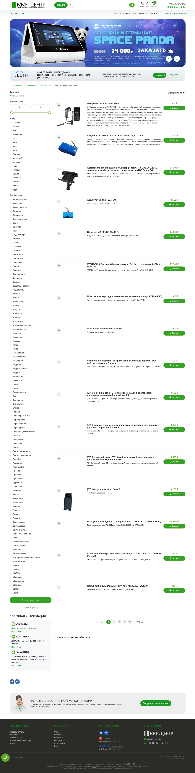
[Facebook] (101, 733)
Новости (58, 735)
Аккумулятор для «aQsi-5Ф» (102, 200)
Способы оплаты (17, 732)
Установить (160, 75)
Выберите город (178, 3)
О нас (56, 732)
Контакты (58, 740)
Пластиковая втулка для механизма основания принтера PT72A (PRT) (124, 296)
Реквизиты (59, 738)
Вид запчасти (16, 195)
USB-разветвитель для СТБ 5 (103, 103)
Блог (56, 746)
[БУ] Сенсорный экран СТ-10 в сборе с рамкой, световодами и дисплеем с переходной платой (120, 458)
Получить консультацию (156, 703)
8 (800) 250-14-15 (128, 764)
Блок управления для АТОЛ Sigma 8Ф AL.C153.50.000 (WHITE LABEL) (124, 521)
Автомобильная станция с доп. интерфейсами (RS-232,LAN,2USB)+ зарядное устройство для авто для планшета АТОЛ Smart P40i (123, 169)
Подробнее (174, 75)
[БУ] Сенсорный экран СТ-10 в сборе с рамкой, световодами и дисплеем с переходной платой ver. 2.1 (120, 394)
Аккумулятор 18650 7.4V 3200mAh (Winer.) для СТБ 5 (115, 135)
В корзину (174, 108)
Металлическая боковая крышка (104, 328)
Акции (12, 743)
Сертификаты (60, 743)
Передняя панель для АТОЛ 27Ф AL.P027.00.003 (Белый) (117, 586)
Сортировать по (175, 93)
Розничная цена (17, 101)
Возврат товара (16, 738)
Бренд (13, 118)
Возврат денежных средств (22, 740)
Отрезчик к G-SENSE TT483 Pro (103, 232)
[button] (177, 58)
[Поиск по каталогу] (131, 5)
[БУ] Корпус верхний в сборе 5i (104, 489)
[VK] (106, 733)
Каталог (61, 5)
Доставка (14, 735)
